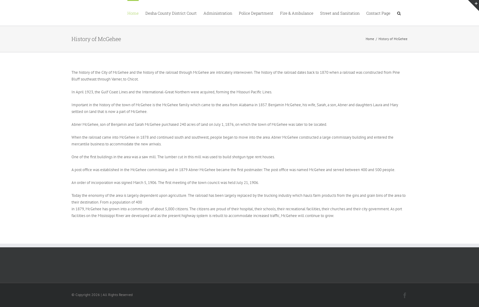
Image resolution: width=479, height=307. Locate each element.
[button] (399, 13)
